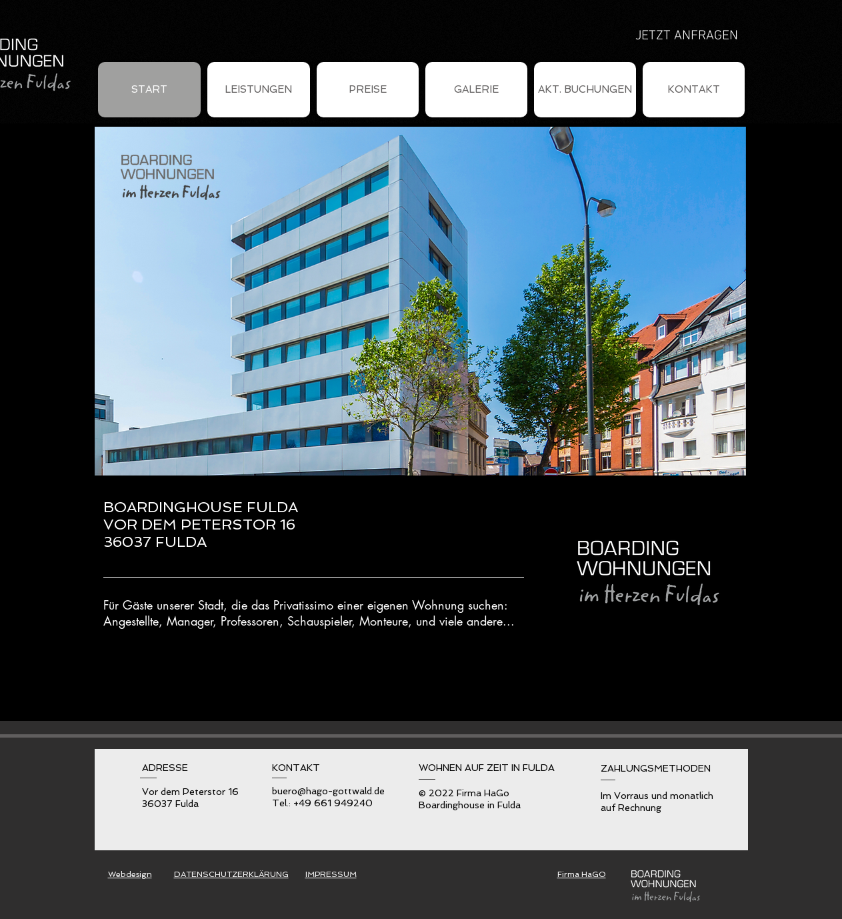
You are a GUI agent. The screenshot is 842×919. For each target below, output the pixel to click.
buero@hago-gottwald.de (328, 791)
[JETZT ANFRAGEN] (687, 36)
